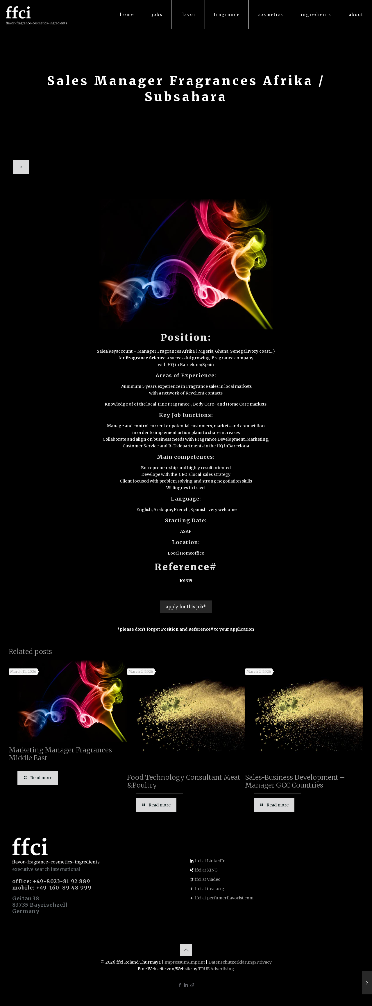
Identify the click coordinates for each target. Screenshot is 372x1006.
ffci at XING (206, 870)
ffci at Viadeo (207, 879)
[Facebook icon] (180, 985)
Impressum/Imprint (184, 962)
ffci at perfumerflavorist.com (223, 898)
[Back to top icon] (186, 950)
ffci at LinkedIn (210, 860)
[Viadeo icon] (192, 985)
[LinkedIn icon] (186, 985)
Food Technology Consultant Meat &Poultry (183, 781)
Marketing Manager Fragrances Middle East (60, 754)
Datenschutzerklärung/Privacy (240, 962)
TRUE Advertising (216, 968)
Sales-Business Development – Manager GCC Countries (295, 781)
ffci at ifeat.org (209, 888)
